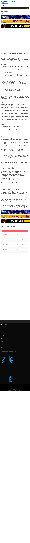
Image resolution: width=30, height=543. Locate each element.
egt (10, 358)
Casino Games (4, 5)
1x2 (10, 353)
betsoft (11, 354)
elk (10, 359)
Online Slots (2, 335)
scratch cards (3, 358)
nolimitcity (11, 366)
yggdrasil (11, 381)
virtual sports (3, 363)
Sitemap (2, 344)
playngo (11, 369)
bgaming (11, 355)
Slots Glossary (2, 343)
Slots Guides (2, 338)
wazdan (11, 379)
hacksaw (11, 361)
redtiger (11, 374)
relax (10, 375)
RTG (10, 376)
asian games (3, 354)
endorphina (11, 360)
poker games (3, 357)
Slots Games (2, 337)
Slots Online (2, 340)
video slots (3, 362)
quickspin (11, 373)
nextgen (11, 365)
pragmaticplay (12, 371)
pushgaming (11, 372)
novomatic (11, 367)
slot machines (3, 359)
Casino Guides (2, 334)
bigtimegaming (12, 356)
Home (1, 326)
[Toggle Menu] (27, 8)
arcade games (3, 353)
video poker (3, 361)
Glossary (2, 329)
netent (11, 364)
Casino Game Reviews (3, 331)
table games (3, 360)
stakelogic (11, 377)
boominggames (12, 357)
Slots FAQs (2, 341)
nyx (10, 368)
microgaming (11, 363)
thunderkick (11, 378)
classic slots (3, 355)
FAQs (1, 328)
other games (3, 356)
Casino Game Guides (3, 332)
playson (11, 369)
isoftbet (11, 362)
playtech (11, 370)
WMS (10, 380)
